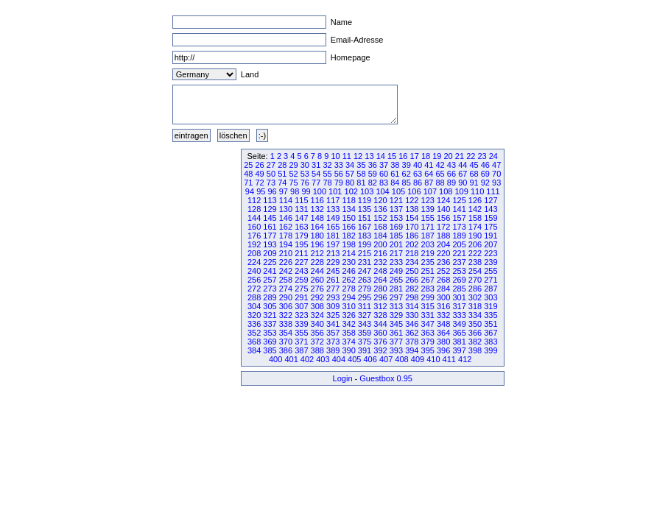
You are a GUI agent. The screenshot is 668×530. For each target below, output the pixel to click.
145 (269, 217)
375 (364, 341)
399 (490, 350)
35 (360, 164)
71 (248, 182)
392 (380, 350)
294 (348, 297)
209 (269, 253)
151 (364, 217)
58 (360, 173)
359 (364, 332)
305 (269, 306)
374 (348, 341)
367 (490, 332)
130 (285, 209)
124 (443, 200)
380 (443, 341)
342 (348, 323)
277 (333, 288)
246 (348, 270)
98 (294, 191)
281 (396, 288)
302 (475, 297)
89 (451, 182)
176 (254, 235)
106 (414, 191)
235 (428, 262)
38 (394, 164)
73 (271, 182)
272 (254, 288)
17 (414, 156)
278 (348, 288)
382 (475, 341)
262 (348, 279)
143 (490, 209)
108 (445, 191)
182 (348, 235)
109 (461, 191)
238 (475, 262)
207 (490, 244)
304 (254, 306)
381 (458, 341)
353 (269, 332)
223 (490, 253)
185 (396, 235)
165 (333, 226)
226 (285, 262)
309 (333, 306)
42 (440, 164)
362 (411, 332)
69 (485, 173)
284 (443, 288)
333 (458, 315)
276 (317, 288)
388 (317, 350)
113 (269, 200)
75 (293, 182)
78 (327, 182)
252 (443, 270)
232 (380, 262)
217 (396, 253)
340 (317, 323)
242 (285, 270)
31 (316, 164)
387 (301, 350)
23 (481, 156)
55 (327, 173)
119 (364, 200)
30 (304, 164)
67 (462, 173)
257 (269, 279)
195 (301, 244)
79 (338, 182)
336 (254, 323)
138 (411, 209)
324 (317, 315)
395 (428, 350)
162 (285, 226)
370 (285, 341)
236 (443, 262)
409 (417, 359)
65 (440, 173)
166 (348, 226)
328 (380, 315)
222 (475, 253)
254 (475, 270)
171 (428, 226)
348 (443, 323)
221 (458, 253)
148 (317, 217)
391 (364, 350)
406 (370, 359)
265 (396, 279)
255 (490, 270)
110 (477, 191)
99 (305, 191)
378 (411, 341)
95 (260, 191)
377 (396, 341)
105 (398, 191)
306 (285, 306)
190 (475, 235)
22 (470, 156)
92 (485, 182)
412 (464, 359)
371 (301, 341)
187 (428, 235)
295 (364, 297)
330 (411, 315)
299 (428, 297)
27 (271, 164)
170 (411, 226)
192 (254, 244)
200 (380, 244)
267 (428, 279)
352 (254, 332)
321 (269, 315)
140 (443, 209)
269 (458, 279)
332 (443, 315)
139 (428, 209)
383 (490, 341)
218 (411, 253)
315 (428, 306)
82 (372, 182)
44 (462, 164)
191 (490, 235)
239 (490, 262)
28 (282, 164)
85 (406, 182)
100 (319, 191)
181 (333, 235)
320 (254, 315)
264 (380, 279)
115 (301, 200)
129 (269, 209)
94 (249, 191)
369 (269, 341)
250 (411, 270)
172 (443, 226)
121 (396, 200)
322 (285, 315)
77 (316, 182)
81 (360, 182)
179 (301, 235)
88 (440, 182)
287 (490, 288)
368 (254, 341)
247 (364, 270)
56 (338, 173)
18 (425, 156)
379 (428, 341)
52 (293, 173)
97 (283, 191)
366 (475, 332)
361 (396, 332)
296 (380, 297)
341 (333, 323)
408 (401, 359)
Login (343, 378)
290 (285, 297)
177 (269, 235)
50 (271, 173)
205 (458, 244)
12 (358, 156)
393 (396, 350)
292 (317, 297)
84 (394, 182)
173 (458, 226)
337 (269, 323)
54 (316, 173)
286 (475, 288)
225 (269, 262)
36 (372, 164)
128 (254, 209)
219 (428, 253)
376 (380, 341)
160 (254, 226)
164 (317, 226)
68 (473, 173)
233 (396, 262)
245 (333, 270)
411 (449, 359)
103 (366, 191)
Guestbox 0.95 (385, 378)
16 (402, 156)
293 (333, 297)
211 (301, 253)
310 (348, 306)
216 (380, 253)
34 (349, 164)
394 (411, 350)
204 (443, 244)
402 (307, 359)
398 (475, 350)
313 (396, 306)
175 (490, 226)
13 (369, 156)
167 (364, 226)
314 (411, 306)
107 (430, 191)
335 (490, 315)
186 (411, 235)
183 (364, 235)
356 (317, 332)
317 (458, 306)
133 (333, 209)
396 (443, 350)
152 (380, 217)
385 (269, 350)
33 (338, 164)
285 (458, 288)
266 (411, 279)
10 (335, 156)
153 (396, 217)
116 (317, 200)
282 (411, 288)
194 (285, 244)
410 (433, 359)
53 (304, 173)
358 (348, 332)
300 (443, 297)
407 (386, 359)
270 (475, 279)
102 (351, 191)
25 (248, 164)
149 (333, 217)
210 (285, 253)
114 (285, 200)
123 (428, 200)
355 (301, 332)
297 (396, 297)
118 (348, 200)
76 (304, 182)
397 (458, 350)
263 (364, 279)
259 (301, 279)
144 (254, 217)
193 (269, 244)
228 (317, 262)
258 (285, 279)
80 (349, 182)
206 (475, 244)
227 (301, 262)
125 (458, 200)
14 (380, 156)
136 (380, 209)
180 (317, 235)
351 (490, 323)
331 (428, 315)
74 (282, 182)
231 (364, 262)
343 (364, 323)
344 (380, 323)
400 (275, 359)
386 (285, 350)
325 (333, 315)
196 (317, 244)
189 (458, 235)
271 (490, 279)
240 (254, 270)
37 (383, 164)
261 (333, 279)
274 (285, 288)
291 (301, 297)
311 (364, 306)
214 (348, 253)
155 (428, 217)
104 (382, 191)
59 (372, 173)
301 (458, 297)
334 (475, 315)
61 (394, 173)
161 (269, 226)
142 (475, 209)
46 (485, 164)
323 (301, 315)
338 (285, 323)
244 (317, 270)
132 (317, 209)
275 (301, 288)
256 (254, 279)
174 (475, 226)
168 (380, 226)
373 (333, 341)
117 (333, 200)
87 (428, 182)
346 (411, 323)
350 (475, 323)
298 (411, 297)
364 (443, 332)
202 (411, 244)
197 (333, 244)
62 (406, 173)
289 (269, 297)
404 (338, 359)
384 (254, 350)
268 (443, 279)
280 (380, 288)
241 (269, 270)
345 (396, 323)
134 (348, 209)
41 (428, 164)
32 (327, 164)
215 (364, 253)
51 (282, 173)
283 (428, 288)
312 (380, 306)
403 (322, 359)
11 (346, 156)
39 (406, 164)
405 (354, 359)
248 (380, 270)
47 (496, 164)
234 (411, 262)
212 (317, 253)
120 (380, 200)
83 (383, 182)
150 (348, 217)
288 (254, 297)
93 (496, 182)
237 (458, 262)
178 (285, 235)
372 (317, 341)
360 (380, 332)
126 (475, 200)
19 (436, 156)
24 (493, 156)
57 (349, 173)
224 (254, 262)
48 (248, 173)
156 (443, 217)
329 (396, 315)
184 (380, 235)
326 (348, 315)
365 (458, 332)
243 (301, 270)
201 (396, 244)
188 (443, 235)
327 (364, 315)
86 (417, 182)
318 (475, 306)
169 (396, 226)
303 (490, 297)
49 (260, 173)
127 (490, 200)
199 (364, 244)
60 (383, 173)
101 (335, 191)
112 (254, 200)
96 (271, 191)
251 (428, 270)
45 (473, 164)
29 (293, 164)
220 (443, 253)
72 (260, 182)
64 (428, 173)
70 (496, 173)
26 (260, 164)
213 (333, 253)
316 (443, 306)
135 (364, 209)
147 (301, 217)
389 (333, 350)
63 (417, 173)
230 (348, 262)
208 (254, 253)
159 (490, 217)
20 (448, 156)
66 (451, 173)
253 (458, 270)
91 (473, 182)
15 (391, 156)
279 (364, 288)
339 (301, 323)
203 (428, 244)
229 (333, 262)
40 (417, 164)
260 (317, 279)
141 (458, 209)
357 (333, 332)
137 (396, 209)
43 (451, 164)
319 (490, 306)
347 (428, 323)
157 (458, 217)
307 (301, 306)
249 (396, 270)
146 (285, 217)
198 (348, 244)
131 (301, 209)
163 (301, 226)
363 (428, 332)
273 (269, 288)
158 (475, 217)
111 (492, 191)
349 (458, 323)
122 (411, 200)
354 (285, 332)
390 (348, 350)
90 (462, 182)
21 (459, 156)
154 (411, 217)
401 (291, 359)
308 (317, 306)
